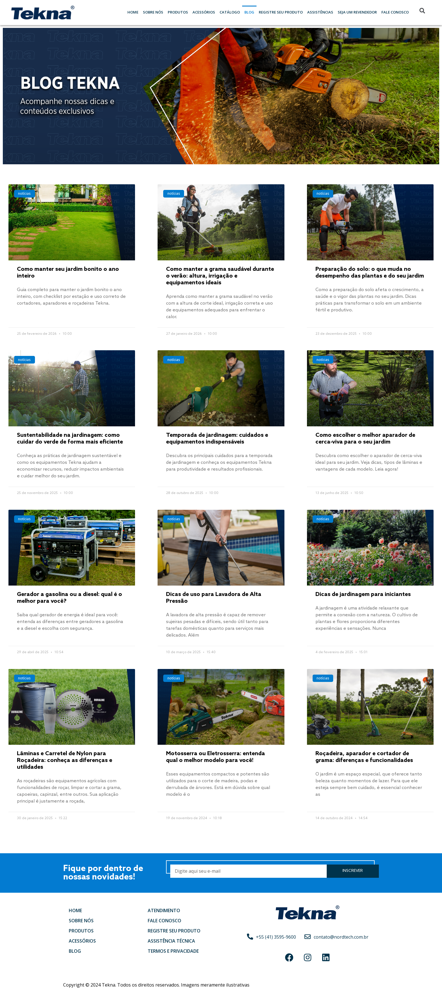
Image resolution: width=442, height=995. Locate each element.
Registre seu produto (174, 931)
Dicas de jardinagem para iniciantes (363, 594)
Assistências (320, 12)
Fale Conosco (395, 12)
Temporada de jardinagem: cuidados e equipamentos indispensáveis (217, 439)
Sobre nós (153, 12)
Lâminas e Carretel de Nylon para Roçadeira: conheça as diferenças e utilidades (64, 760)
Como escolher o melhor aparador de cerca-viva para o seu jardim (365, 439)
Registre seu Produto (281, 12)
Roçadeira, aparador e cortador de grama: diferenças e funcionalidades (364, 757)
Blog (249, 12)
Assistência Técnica (171, 941)
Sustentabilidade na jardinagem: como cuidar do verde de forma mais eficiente (70, 439)
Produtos (178, 12)
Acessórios (204, 12)
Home (132, 12)
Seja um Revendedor (357, 12)
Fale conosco (164, 921)
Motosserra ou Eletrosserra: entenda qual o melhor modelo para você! (215, 757)
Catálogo (230, 12)
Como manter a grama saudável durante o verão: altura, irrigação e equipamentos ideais (220, 276)
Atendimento (164, 910)
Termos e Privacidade (173, 951)
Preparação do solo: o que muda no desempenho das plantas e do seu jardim (369, 273)
